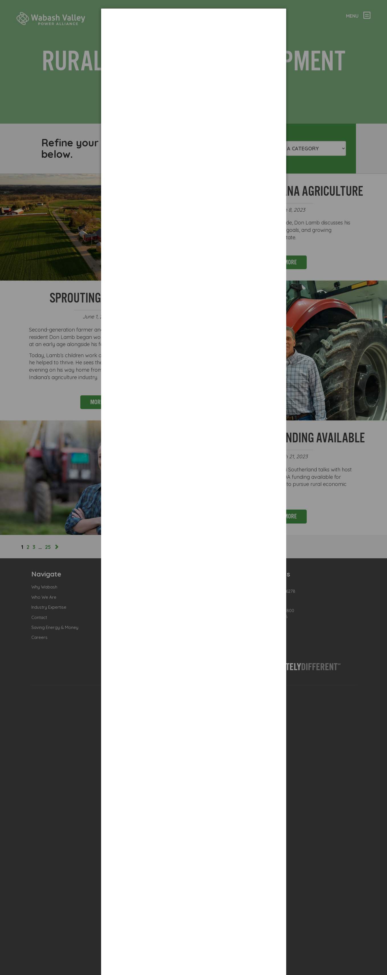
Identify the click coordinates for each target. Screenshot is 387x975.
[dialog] (193, 101)
